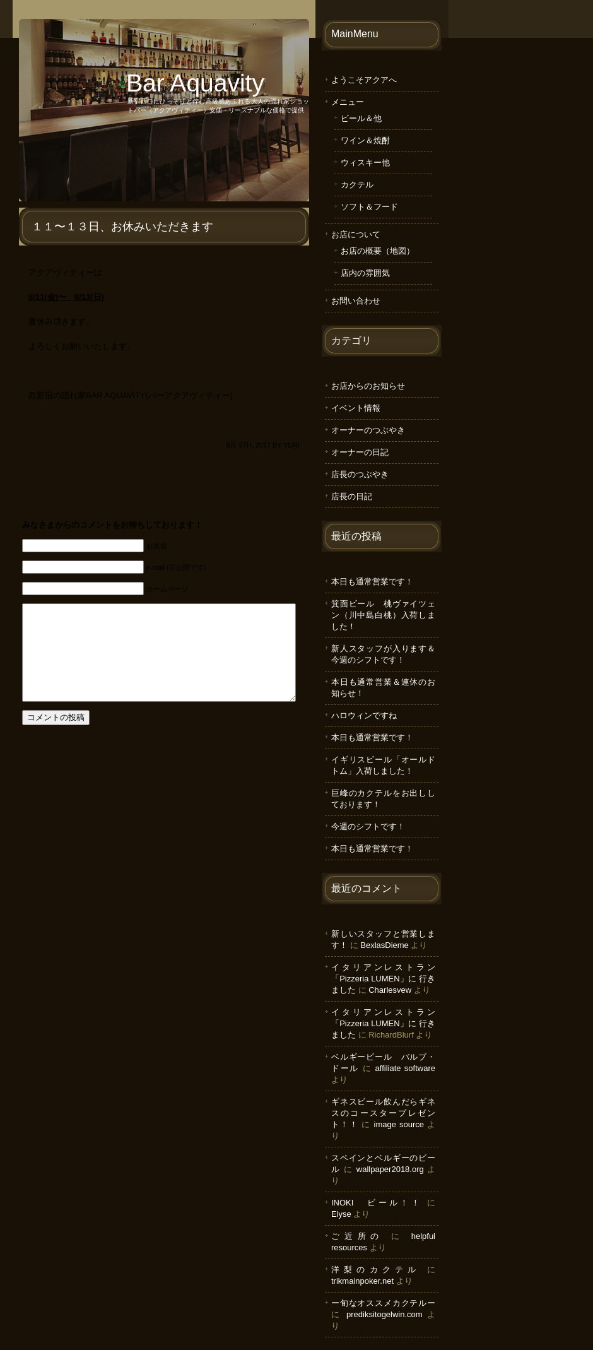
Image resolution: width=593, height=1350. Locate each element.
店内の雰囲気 (365, 273)
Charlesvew (389, 990)
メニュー (347, 102)
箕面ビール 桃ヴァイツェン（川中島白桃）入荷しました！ (383, 615)
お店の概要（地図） (377, 251)
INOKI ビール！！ (376, 1202)
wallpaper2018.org (390, 1169)
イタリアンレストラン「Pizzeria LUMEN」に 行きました (383, 978)
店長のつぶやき (360, 474)
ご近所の (357, 1236)
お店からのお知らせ (368, 386)
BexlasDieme (384, 945)
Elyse (341, 1214)
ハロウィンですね (364, 715)
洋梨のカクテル (375, 1269)
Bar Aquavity (195, 83)
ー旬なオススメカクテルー (383, 1303)
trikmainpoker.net (362, 1281)
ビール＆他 (361, 118)
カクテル (357, 184)
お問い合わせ (355, 300)
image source (399, 1124)
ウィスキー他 (365, 162)
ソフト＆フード (369, 206)
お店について (355, 234)
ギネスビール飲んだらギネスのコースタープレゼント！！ (383, 1113)
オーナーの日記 (360, 452)
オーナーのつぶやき (368, 430)
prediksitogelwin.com (384, 1314)
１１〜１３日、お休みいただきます (122, 226)
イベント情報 (355, 408)
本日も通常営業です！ (372, 581)
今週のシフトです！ (368, 826)
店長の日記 (351, 496)
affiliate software (405, 1068)
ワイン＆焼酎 (365, 140)
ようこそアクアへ (364, 80)
